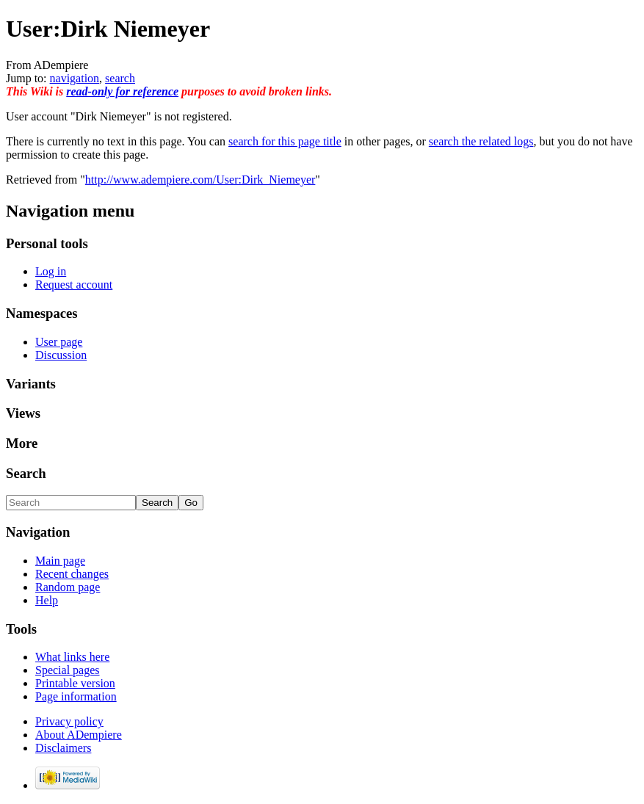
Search (26, 473)
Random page (67, 587)
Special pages (67, 670)
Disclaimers (63, 748)
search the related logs (481, 141)
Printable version (75, 683)
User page (58, 342)
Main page (60, 560)
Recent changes (72, 574)
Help (46, 600)
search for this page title (284, 141)
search (120, 78)
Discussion (61, 355)
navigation (75, 78)
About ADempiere (78, 734)
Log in (50, 271)
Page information (76, 696)
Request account (73, 284)
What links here (72, 657)
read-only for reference (122, 91)
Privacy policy (69, 721)
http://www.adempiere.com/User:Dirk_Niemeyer (200, 179)
